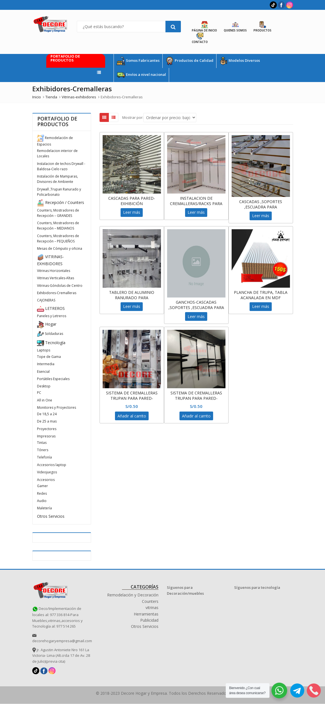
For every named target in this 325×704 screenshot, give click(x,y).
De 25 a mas (47, 421)
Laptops (43, 350)
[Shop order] (169, 117)
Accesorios (46, 479)
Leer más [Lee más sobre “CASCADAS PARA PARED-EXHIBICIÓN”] (131, 212)
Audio (42, 500)
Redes (42, 493)
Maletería (44, 508)
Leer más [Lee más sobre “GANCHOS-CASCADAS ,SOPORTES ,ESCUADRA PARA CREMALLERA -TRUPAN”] (196, 316)
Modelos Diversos (239, 61)
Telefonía (44, 457)
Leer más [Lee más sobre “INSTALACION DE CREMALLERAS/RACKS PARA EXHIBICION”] (196, 212)
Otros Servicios (50, 516)
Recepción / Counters (60, 202)
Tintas (42, 442)
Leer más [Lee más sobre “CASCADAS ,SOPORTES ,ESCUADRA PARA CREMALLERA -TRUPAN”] (260, 215)
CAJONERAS (46, 300)
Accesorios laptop (51, 464)
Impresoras (46, 436)
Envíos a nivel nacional (141, 75)
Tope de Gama (49, 356)
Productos (262, 26)
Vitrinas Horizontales (53, 270)
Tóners (42, 450)
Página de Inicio (204, 26)
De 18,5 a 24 (47, 414)
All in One (44, 400)
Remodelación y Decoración (132, 595)
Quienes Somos (235, 26)
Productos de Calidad (189, 61)
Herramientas (146, 614)
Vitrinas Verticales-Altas (55, 278)
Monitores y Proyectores (56, 407)
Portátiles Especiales (53, 378)
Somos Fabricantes (138, 61)
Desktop (43, 386)
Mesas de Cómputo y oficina (59, 248)
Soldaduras (50, 333)
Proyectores (46, 428)
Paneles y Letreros (51, 316)
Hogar (46, 324)
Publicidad (149, 620)
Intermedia (45, 364)
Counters (150, 601)
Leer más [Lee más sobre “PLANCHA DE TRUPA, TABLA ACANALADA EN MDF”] (260, 306)
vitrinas (152, 607)
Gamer (42, 485)
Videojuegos (47, 472)
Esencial (43, 371)
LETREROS (51, 308)
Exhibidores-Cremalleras (56, 292)
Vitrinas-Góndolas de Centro (59, 285)
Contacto (200, 38)
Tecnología (51, 342)
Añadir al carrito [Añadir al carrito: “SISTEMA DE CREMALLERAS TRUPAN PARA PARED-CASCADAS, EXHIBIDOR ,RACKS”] (131, 416)
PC (39, 392)
